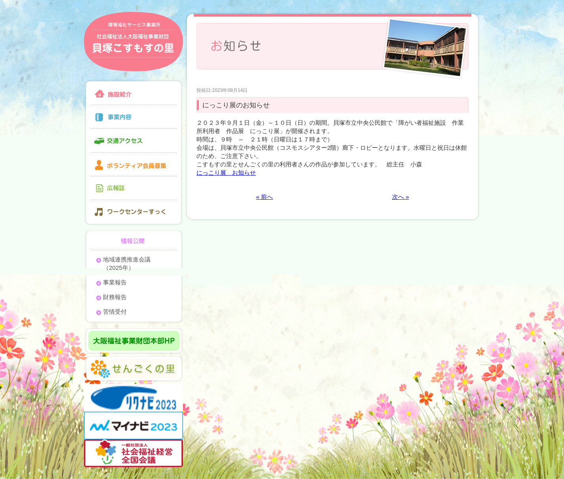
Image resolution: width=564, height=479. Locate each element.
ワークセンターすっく (133, 213)
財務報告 (115, 297)
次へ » (400, 196)
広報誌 (133, 188)
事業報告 (115, 282)
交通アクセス (133, 141)
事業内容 (133, 117)
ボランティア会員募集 (133, 164)
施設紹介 (133, 92)
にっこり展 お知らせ (226, 172)
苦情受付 (115, 311)
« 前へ (264, 196)
